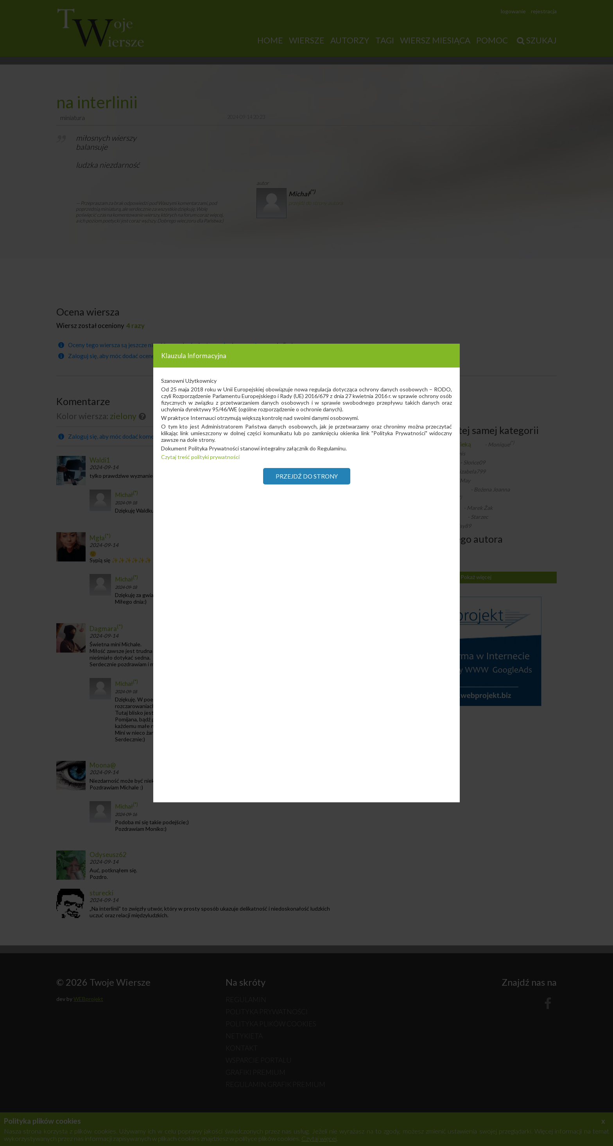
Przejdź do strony (307, 476)
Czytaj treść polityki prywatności (200, 457)
